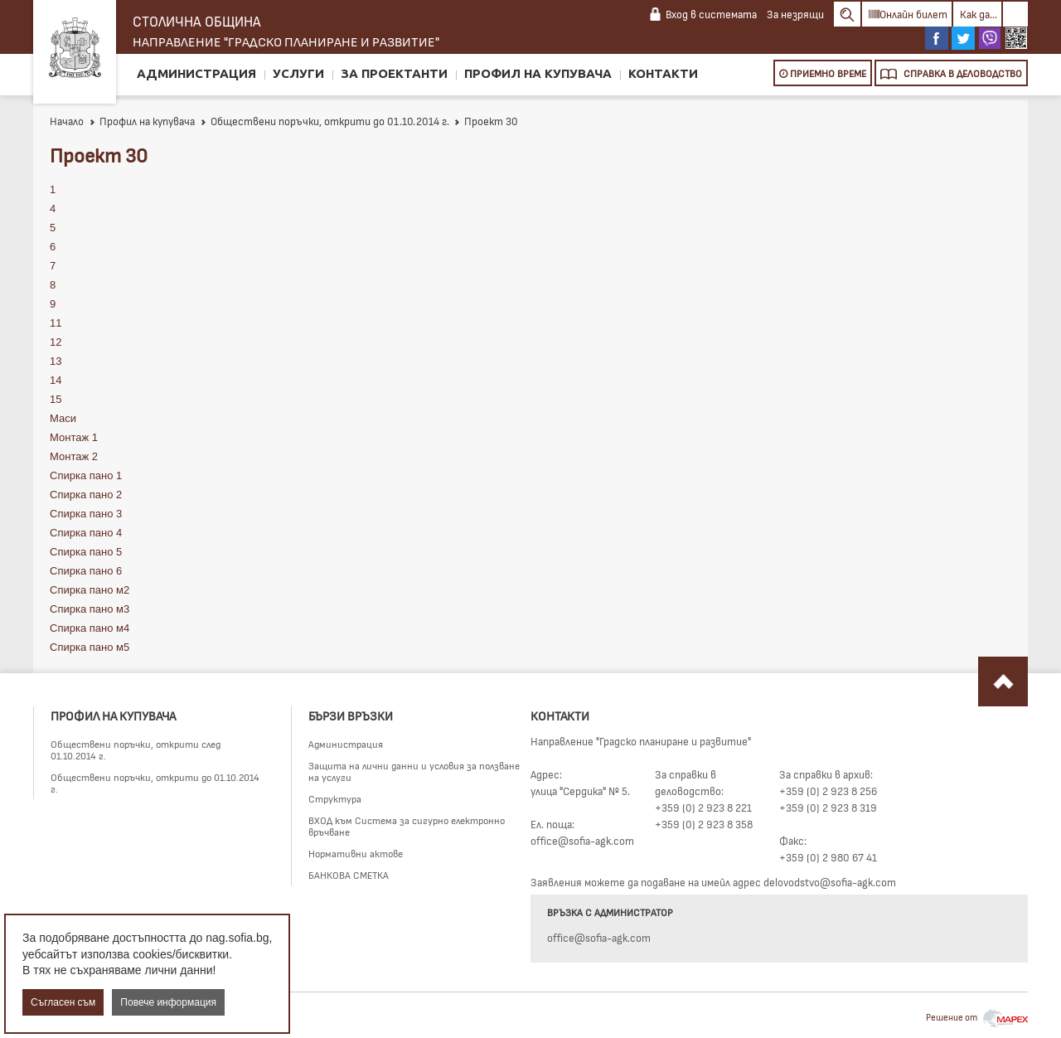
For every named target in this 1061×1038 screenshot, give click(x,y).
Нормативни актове (355, 853)
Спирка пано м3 (89, 609)
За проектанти (394, 73)
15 (55, 399)
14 (55, 380)
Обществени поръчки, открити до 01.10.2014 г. (324, 121)
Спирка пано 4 (86, 532)
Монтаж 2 (74, 456)
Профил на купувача (538, 73)
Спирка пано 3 (86, 513)
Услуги (298, 73)
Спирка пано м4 (89, 628)
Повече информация (168, 1002)
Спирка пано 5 (86, 552)
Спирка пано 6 (86, 571)
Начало (67, 121)
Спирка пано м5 (89, 647)
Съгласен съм (63, 1002)
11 (55, 323)
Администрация (196, 73)
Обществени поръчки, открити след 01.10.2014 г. (135, 749)
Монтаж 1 (74, 437)
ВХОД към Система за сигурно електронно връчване (406, 825)
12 (55, 342)
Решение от (977, 1016)
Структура (334, 798)
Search (847, 14)
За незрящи (795, 14)
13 (55, 361)
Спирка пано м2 (89, 590)
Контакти (663, 73)
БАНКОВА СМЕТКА (348, 874)
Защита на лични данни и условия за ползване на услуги (414, 771)
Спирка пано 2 (86, 494)
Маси (63, 418)
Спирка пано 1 (86, 475)
